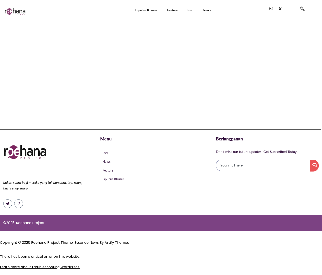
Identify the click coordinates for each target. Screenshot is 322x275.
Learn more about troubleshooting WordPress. (40, 267)
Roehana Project (45, 242)
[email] (263, 165)
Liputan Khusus (146, 10)
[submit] (314, 166)
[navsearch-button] (302, 7)
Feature (172, 10)
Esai (190, 10)
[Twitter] (7, 203)
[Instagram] (18, 203)
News (207, 10)
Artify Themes (117, 242)
